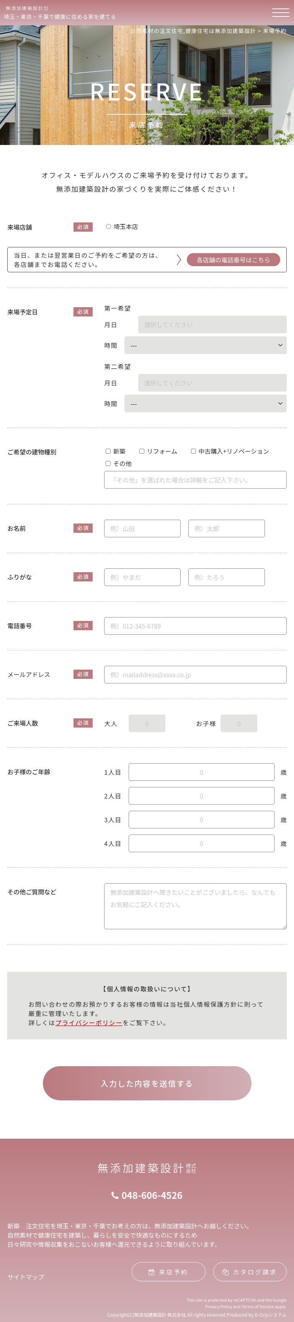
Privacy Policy (218, 1306)
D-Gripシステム (271, 1314)
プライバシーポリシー (89, 1022)
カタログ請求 (249, 1271)
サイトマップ (25, 1276)
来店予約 (168, 1271)
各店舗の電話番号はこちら (233, 259)
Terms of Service (258, 1306)
